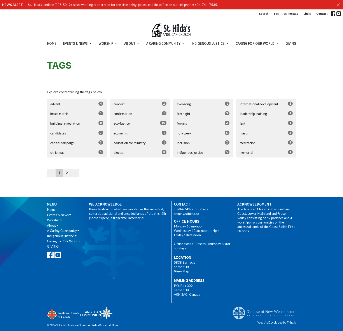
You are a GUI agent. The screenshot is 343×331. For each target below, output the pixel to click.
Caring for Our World (257, 43)
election (140, 152)
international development (266, 104)
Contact (322, 13)
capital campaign (76, 142)
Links (307, 13)
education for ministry (140, 142)
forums (203, 123)
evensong (203, 104)
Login (116, 325)
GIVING (290, 43)
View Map (181, 271)
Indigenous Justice (210, 43)
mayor (266, 133)
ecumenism (140, 133)
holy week (203, 133)
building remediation (76, 123)
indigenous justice (203, 152)
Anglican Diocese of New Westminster (265, 311)
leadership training (266, 113)
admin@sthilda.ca (186, 214)
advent (76, 104)
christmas (76, 152)
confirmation (140, 113)
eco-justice (140, 123)
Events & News (77, 43)
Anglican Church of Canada (63, 313)
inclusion (203, 142)
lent (266, 123)
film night (203, 113)
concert (140, 104)
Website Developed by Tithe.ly (276, 322)
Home (51, 43)
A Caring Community (165, 43)
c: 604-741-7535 (186, 209)
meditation (266, 142)
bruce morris (76, 113)
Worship (108, 43)
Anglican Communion (96, 313)
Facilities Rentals (286, 13)
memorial (266, 152)
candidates (76, 133)
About (132, 43)
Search (264, 13)
